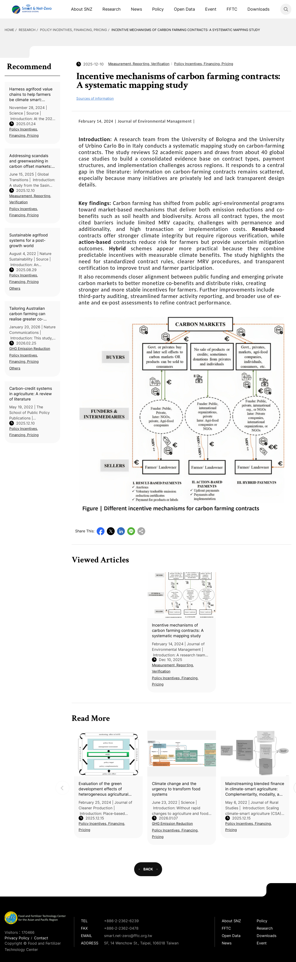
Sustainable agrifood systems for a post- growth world (28, 240)
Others (14, 288)
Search (285, 9)
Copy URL (141, 531)
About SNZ (81, 9)
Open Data (184, 9)
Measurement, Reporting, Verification (30, 199)
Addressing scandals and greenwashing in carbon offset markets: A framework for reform (32, 161)
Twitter (111, 531)
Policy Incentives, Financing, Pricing (73, 30)
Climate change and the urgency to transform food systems (176, 789)
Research (111, 9)
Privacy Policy (17, 938)
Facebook (101, 531)
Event (210, 9)
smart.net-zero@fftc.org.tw (128, 935)
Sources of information (95, 98)
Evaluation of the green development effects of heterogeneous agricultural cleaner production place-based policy (108, 789)
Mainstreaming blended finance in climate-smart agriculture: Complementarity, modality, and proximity (254, 789)
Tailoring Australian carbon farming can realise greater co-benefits (27, 314)
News (136, 9)
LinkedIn (121, 531)
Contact (41, 938)
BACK (148, 869)
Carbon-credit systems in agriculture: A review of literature (30, 393)
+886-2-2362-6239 (121, 921)
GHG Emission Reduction (29, 348)
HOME (9, 30)
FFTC (232, 9)
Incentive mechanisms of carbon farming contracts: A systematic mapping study (185, 30)
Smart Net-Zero (31, 9)
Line (131, 531)
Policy (158, 9)
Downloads (258, 9)
